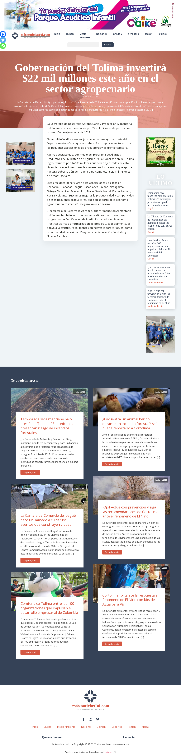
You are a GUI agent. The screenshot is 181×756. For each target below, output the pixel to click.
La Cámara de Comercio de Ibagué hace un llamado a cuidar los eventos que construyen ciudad (48, 520)
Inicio (57, 34)
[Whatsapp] (3, 46)
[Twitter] (3, 40)
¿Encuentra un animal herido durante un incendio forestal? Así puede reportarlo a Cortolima (129, 423)
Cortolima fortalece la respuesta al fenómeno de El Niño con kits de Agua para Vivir (130, 600)
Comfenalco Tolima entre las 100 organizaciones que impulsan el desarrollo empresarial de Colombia (49, 608)
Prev (149, 152)
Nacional (101, 34)
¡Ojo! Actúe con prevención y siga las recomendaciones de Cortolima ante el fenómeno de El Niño (130, 512)
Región (148, 34)
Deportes (133, 34)
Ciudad (70, 34)
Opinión (117, 34)
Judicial (162, 34)
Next (171, 152)
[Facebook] (3, 34)
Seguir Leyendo (30, 472)
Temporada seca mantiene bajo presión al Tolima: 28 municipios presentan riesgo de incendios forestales (46, 426)
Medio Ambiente (85, 36)
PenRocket (108, 752)
